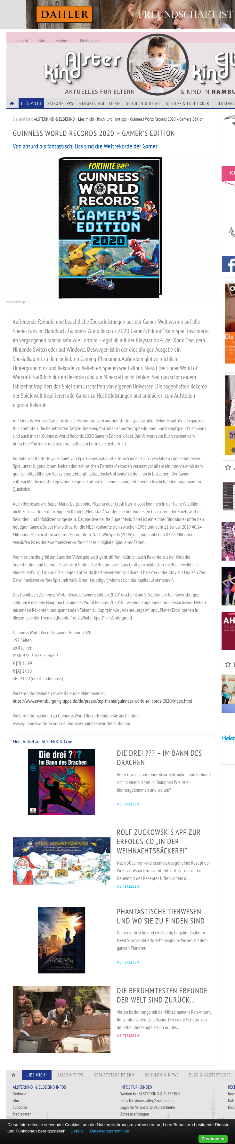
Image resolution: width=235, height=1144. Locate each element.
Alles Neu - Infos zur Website (112, 57)
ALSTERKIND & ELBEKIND (54, 119)
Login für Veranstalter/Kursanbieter (147, 1107)
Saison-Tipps (60, 103)
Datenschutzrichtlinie (109, 1131)
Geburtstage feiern (99, 103)
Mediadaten (89, 41)
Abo (42, 41)
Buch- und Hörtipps (112, 119)
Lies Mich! (31, 103)
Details (77, 1131)
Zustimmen (213, 1138)
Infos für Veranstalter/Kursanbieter (147, 1100)
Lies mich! (86, 119)
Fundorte (62, 41)
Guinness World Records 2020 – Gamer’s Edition (166, 119)
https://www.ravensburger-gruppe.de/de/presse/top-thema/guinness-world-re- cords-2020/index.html (102, 701)
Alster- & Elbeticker (187, 103)
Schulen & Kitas (143, 103)
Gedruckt (21, 41)
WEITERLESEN (128, 804)
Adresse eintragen (134, 1114)
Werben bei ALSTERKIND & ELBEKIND (150, 1094)
